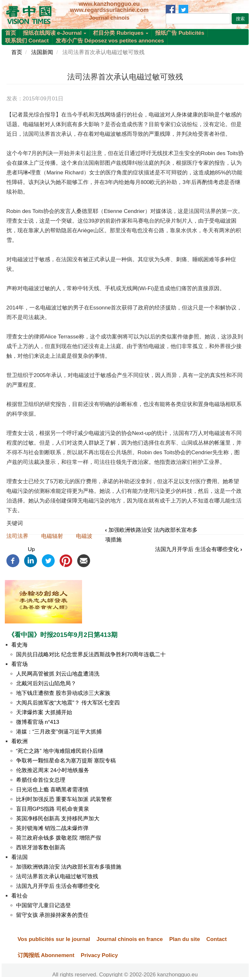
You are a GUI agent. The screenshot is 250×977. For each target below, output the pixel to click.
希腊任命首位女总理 (40, 780)
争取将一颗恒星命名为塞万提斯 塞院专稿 (66, 761)
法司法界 (17, 536)
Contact (216, 939)
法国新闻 (42, 52)
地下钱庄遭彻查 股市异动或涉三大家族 (63, 693)
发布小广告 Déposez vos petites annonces (110, 41)
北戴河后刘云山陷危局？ (46, 683)
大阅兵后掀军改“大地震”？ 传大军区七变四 (68, 703)
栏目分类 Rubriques (120, 33)
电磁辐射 (52, 536)
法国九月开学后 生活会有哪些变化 (198, 549)
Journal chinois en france (130, 939)
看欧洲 (19, 741)
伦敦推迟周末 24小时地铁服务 (52, 770)
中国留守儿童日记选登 (43, 905)
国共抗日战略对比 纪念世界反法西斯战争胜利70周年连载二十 (91, 654)
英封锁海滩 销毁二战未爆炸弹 (52, 828)
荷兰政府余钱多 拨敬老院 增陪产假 (58, 838)
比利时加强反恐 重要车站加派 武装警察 (64, 799)
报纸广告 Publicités (179, 33)
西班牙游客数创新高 (40, 847)
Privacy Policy (99, 955)
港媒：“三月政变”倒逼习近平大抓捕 (59, 732)
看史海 (19, 645)
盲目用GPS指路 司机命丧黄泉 (52, 809)
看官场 (19, 664)
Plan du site (184, 939)
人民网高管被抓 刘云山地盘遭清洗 (58, 674)
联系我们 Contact (27, 41)
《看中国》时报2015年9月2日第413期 (62, 634)
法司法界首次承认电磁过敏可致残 (57, 876)
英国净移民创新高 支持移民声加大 (58, 819)
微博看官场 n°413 (37, 722)
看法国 (19, 857)
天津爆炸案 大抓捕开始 (44, 712)
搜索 (240, 18)
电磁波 (84, 536)
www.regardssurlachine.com (109, 10)
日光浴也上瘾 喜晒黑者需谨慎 (52, 790)
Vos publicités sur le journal (54, 939)
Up (31, 549)
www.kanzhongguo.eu (109, 4)
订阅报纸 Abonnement (46, 955)
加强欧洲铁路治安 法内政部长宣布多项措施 (69, 867)
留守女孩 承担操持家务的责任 (52, 915)
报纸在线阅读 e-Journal (55, 33)
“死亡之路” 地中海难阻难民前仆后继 (59, 751)
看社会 (19, 896)
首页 (10, 33)
